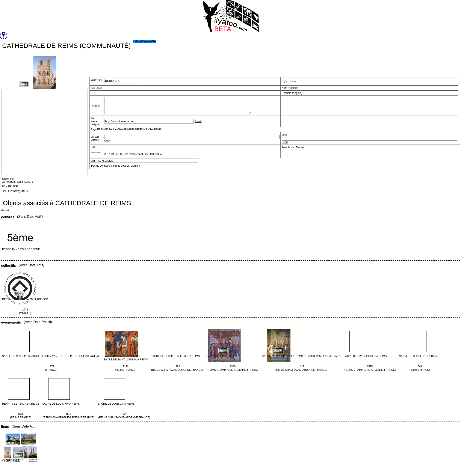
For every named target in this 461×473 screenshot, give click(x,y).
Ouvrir (198, 123)
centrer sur (8, 178)
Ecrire (285, 143)
